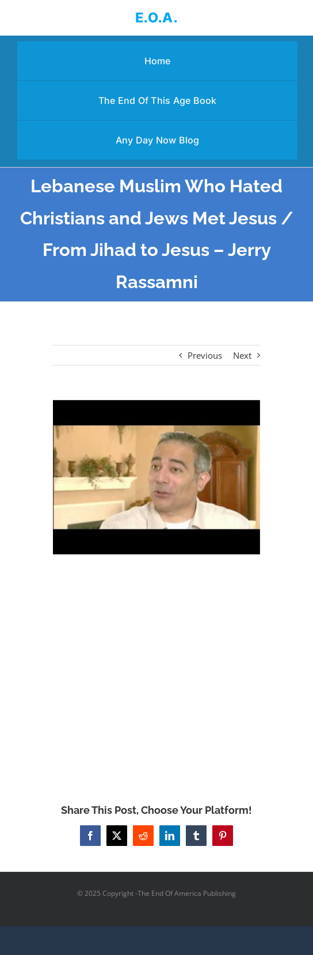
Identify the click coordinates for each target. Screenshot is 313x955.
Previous (205, 355)
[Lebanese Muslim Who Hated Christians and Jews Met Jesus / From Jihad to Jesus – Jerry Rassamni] (156, 477)
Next (242, 355)
